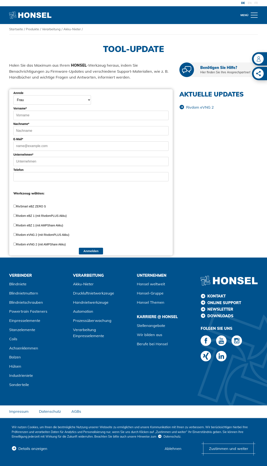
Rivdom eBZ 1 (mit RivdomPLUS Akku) (41, 215)
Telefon (18, 169)
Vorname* (20, 108)
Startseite (16, 29)
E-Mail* (18, 139)
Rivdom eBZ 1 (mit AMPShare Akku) (39, 225)
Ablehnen (173, 448)
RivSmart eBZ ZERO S (31, 206)
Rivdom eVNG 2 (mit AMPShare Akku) (41, 244)
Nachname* (21, 124)
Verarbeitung (51, 29)
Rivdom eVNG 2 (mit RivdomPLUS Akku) (42, 234)
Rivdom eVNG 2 (200, 107)
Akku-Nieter (72, 29)
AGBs (76, 411)
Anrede (18, 93)
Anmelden (91, 251)
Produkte (32, 29)
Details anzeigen (32, 448)
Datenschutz (50, 411)
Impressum (19, 411)
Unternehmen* (23, 154)
